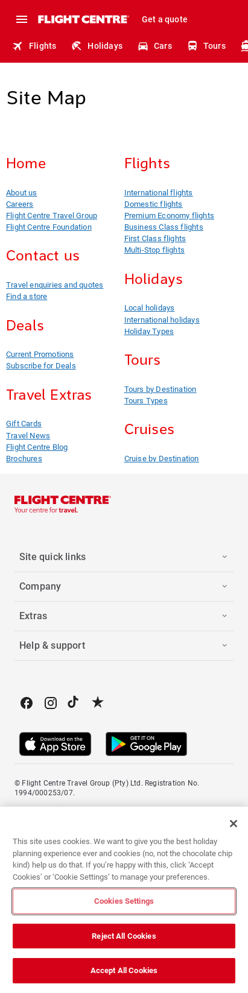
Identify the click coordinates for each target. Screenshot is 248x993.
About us (21, 192)
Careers (19, 204)
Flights (34, 46)
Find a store (26, 296)
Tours (206, 46)
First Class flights (155, 238)
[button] (124, 557)
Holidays (96, 46)
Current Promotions (40, 354)
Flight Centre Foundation (49, 227)
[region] (124, 900)
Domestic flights (153, 204)
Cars (154, 46)
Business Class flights (163, 227)
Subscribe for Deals (41, 365)
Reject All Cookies (124, 936)
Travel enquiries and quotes (54, 284)
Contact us (43, 255)
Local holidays (149, 307)
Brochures (24, 458)
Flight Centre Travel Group (51, 215)
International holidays (162, 319)
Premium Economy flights (169, 215)
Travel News (28, 435)
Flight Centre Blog (37, 447)
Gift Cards (24, 423)
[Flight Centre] (83, 19)
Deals (25, 325)
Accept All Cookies (124, 970)
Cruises (149, 429)
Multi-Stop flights (154, 249)
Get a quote (165, 19)
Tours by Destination (160, 389)
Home (26, 163)
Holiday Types (149, 331)
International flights (158, 192)
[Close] (233, 823)
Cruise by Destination (161, 458)
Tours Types (146, 400)
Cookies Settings (124, 901)
